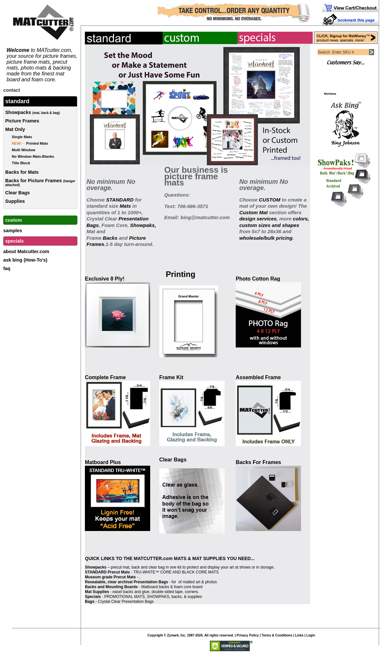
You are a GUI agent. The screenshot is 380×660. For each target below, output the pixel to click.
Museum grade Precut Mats (110, 577)
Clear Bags (17, 192)
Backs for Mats (22, 172)
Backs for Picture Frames (40, 182)
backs (176, 596)
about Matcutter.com (26, 251)
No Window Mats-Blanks (33, 156)
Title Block (21, 163)
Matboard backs (155, 587)
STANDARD (120, 199)
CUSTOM (269, 199)
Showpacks (32, 112)
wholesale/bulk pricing (266, 238)
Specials (93, 596)
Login (310, 635)
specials (14, 241)
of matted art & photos (197, 582)
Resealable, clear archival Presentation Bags (126, 582)
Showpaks (142, 225)
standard (17, 101)
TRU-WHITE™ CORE (152, 572)
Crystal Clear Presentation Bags (126, 601)
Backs (110, 238)
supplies (195, 596)
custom (13, 220)
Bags (89, 601)
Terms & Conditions (276, 635)
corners (191, 591)
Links (299, 635)
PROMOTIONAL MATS (124, 596)
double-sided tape (166, 591)
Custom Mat (253, 212)
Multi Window (23, 150)
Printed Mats (30, 143)
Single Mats (22, 137)
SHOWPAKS (158, 596)
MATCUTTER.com (153, 558)
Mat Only (15, 129)
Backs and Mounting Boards (111, 587)
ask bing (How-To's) (25, 260)
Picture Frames (22, 120)
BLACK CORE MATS (200, 572)
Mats (125, 206)
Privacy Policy (248, 635)
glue (146, 591)
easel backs (123, 591)
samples (12, 230)
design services (258, 218)
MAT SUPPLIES (209, 558)
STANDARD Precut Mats (107, 572)
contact (11, 90)
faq (6, 268)
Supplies (15, 201)
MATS (180, 558)
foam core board (188, 587)
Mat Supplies (97, 591)
